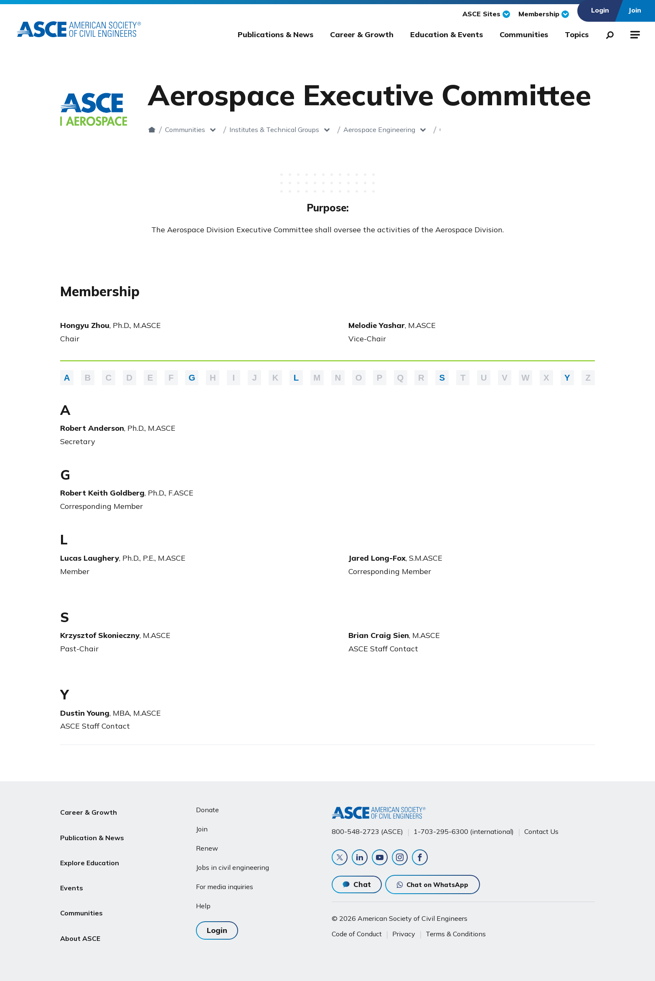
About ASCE (80, 906)
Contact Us (541, 828)
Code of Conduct (357, 934)
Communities (524, 34)
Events (71, 866)
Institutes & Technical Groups (274, 129)
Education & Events (446, 34)
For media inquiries (224, 883)
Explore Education (89, 846)
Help (203, 902)
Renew (207, 845)
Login (217, 926)
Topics (577, 34)
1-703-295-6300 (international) (464, 828)
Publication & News (92, 826)
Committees (458, 129)
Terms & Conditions (456, 934)
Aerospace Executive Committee (551, 129)
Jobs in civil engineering (232, 864)
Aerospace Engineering (379, 129)
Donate (207, 807)
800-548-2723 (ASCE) (367, 828)
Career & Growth (362, 34)
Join (202, 825)
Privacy (403, 934)
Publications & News (275, 34)
